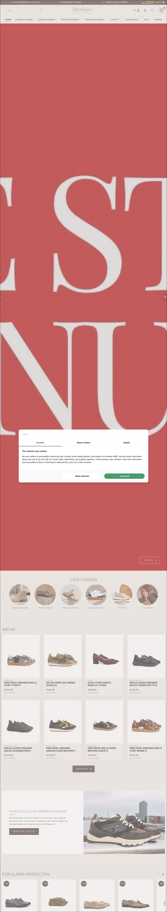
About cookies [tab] (83, 443)
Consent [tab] (40, 443)
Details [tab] (126, 443)
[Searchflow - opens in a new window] (141, 434)
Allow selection (82, 476)
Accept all (124, 476)
